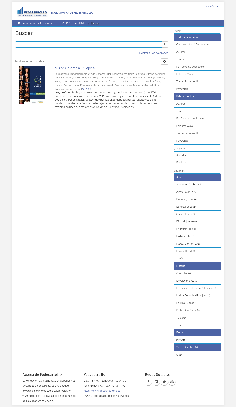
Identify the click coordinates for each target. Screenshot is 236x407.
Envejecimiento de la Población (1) (196, 288)
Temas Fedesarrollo (187, 81)
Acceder (181, 155)
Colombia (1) (183, 273)
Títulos (180, 59)
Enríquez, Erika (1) (186, 228)
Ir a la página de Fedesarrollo (72, 12)
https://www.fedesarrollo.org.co (102, 390)
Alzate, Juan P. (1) (186, 192)
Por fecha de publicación (190, 66)
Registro (181, 162)
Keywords (182, 88)
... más (179, 258)
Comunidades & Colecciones (193, 44)
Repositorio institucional (35, 23)
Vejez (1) (181, 317)
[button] (212, 6)
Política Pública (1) (186, 302)
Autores (180, 52)
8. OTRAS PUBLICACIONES (70, 23)
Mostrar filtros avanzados (153, 53)
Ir (165, 44)
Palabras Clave (185, 74)
